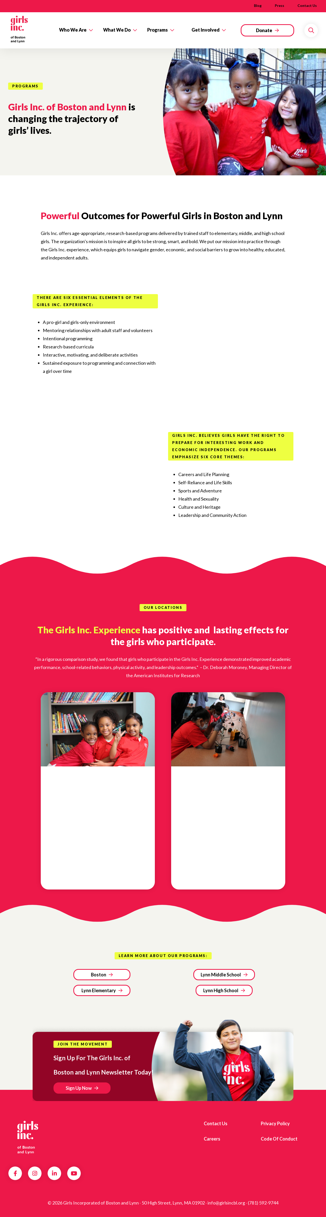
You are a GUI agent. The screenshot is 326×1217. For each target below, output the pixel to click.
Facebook (15, 1173)
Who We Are (73, 30)
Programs (157, 30)
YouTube (74, 1173)
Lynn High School (220, 990)
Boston (98, 974)
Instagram (35, 1173)
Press (279, 5)
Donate (264, 30)
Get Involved (206, 30)
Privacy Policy (275, 1123)
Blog (258, 5)
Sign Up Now (79, 1088)
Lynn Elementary (99, 990)
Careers (212, 1139)
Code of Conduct (279, 1139)
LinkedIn (54, 1173)
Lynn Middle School (221, 974)
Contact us (307, 5)
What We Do (117, 30)
